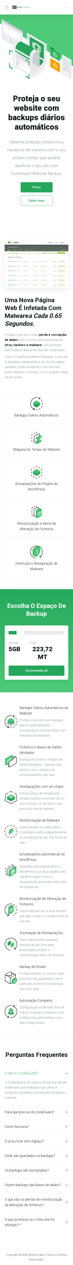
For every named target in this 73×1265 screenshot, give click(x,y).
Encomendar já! (37, 670)
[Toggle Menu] (6, 7)
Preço (36, 187)
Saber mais (36, 200)
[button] (36, 1073)
